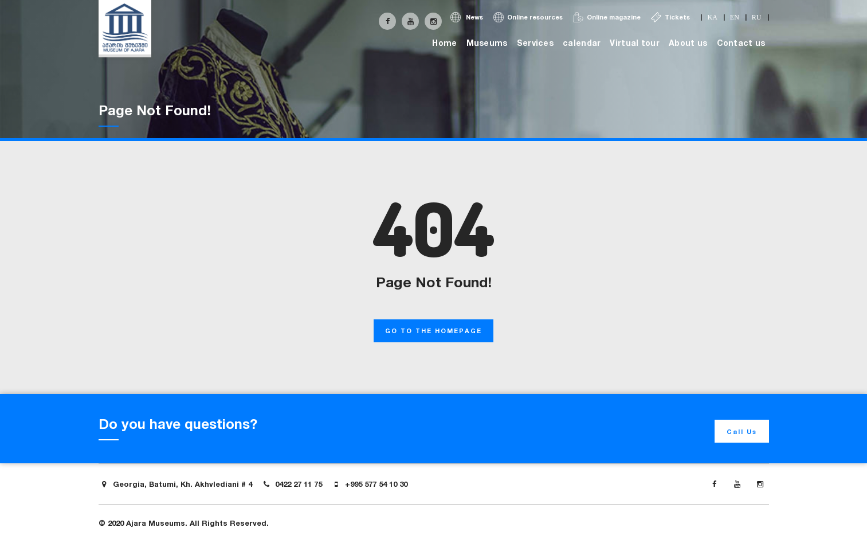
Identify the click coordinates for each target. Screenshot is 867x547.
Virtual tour (635, 43)
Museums (487, 43)
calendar (582, 43)
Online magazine (607, 17)
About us (688, 43)
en (734, 17)
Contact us (741, 43)
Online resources (528, 17)
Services (535, 43)
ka (712, 17)
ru (757, 17)
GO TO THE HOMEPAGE (433, 331)
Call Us (742, 432)
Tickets (670, 17)
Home (444, 43)
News (466, 17)
